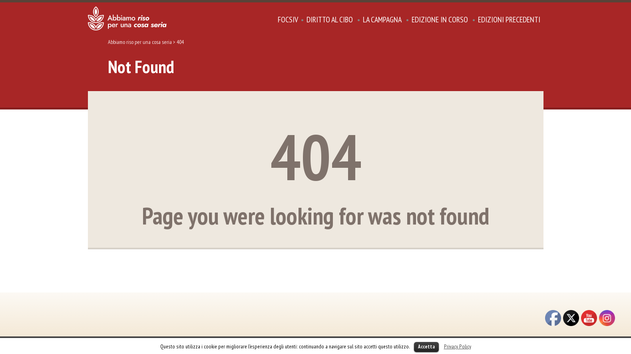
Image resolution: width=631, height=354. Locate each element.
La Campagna (382, 20)
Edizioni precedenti (509, 20)
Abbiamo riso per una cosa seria (140, 42)
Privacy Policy (457, 346)
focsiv (288, 20)
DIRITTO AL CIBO (330, 20)
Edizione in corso (440, 20)
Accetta (426, 346)
